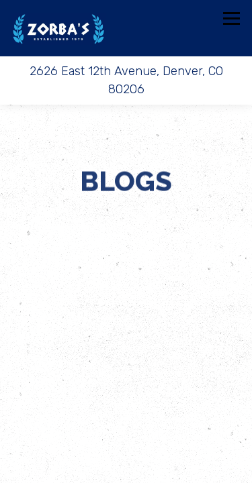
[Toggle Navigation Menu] (231, 18)
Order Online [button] (126, 438)
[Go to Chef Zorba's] (126, 80)
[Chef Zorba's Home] (58, 28)
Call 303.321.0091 (126, 408)
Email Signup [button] (126, 468)
